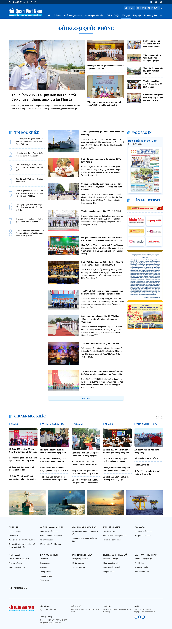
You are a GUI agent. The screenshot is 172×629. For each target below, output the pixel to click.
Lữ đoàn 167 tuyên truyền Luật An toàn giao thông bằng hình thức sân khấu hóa (116, 451)
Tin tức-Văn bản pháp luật (19, 559)
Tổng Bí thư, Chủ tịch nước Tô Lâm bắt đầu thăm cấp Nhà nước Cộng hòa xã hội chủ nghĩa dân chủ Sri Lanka (86, 472)
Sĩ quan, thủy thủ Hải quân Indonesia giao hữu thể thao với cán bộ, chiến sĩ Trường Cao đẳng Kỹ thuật (101, 187)
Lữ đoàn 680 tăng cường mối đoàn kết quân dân (21, 468)
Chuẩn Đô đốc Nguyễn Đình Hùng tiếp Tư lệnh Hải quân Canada (153, 98)
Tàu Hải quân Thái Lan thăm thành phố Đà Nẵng (30, 180)
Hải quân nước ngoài (143, 535)
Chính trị (57, 15)
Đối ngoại (126, 15)
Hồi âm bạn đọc (78, 563)
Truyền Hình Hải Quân (147, 8)
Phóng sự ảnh (45, 572)
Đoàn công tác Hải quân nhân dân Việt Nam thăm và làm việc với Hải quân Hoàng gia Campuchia (100, 319)
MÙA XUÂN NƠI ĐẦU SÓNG (146, 458)
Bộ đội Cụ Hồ (14, 535)
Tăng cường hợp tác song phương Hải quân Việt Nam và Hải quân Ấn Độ (104, 103)
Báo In (129, 8)
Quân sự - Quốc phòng (49, 531)
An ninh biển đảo (46, 540)
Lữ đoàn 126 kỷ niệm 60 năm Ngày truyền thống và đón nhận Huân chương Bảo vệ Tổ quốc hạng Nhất (23, 450)
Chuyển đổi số (109, 572)
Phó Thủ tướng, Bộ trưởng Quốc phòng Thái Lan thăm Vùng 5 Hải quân (29, 167)
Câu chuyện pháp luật (17, 567)
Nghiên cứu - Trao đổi (115, 555)
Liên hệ (33, 2)
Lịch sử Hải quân (18, 588)
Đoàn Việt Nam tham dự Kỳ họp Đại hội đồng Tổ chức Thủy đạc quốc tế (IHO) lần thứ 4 (102, 263)
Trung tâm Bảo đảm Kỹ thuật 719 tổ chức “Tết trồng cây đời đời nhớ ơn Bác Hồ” (53, 478)
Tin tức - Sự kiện (15, 531)
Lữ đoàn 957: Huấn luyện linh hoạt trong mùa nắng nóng (53, 460)
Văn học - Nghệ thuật (143, 559)
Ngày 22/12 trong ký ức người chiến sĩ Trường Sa (147, 472)
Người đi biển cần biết (111, 567)
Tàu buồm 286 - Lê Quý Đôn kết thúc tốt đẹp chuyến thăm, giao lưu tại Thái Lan (43, 97)
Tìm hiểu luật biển (15, 563)
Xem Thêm (86, 398)
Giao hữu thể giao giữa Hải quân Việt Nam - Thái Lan (153, 71)
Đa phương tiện (150, 15)
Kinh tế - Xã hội (112, 15)
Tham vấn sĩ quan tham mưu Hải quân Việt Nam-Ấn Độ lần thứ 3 (29, 220)
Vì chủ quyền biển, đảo (94, 15)
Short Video (44, 580)
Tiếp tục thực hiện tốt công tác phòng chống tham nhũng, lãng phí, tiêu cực (116, 469)
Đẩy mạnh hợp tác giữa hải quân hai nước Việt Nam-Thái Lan (105, 67)
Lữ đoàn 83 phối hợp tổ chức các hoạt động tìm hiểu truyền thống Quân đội (22, 478)
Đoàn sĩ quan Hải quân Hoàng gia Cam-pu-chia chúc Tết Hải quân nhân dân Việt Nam (30, 233)
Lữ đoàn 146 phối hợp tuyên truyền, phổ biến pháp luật (115, 460)
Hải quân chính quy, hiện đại (51, 535)
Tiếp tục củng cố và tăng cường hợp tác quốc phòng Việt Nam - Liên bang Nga (153, 58)
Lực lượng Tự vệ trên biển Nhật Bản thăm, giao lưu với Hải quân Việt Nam (29, 207)
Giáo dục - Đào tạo (110, 559)
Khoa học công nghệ (111, 563)
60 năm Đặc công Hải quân (50, 544)
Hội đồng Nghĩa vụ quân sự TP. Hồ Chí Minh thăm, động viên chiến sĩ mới (53, 451)
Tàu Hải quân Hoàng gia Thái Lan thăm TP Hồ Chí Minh (152, 84)
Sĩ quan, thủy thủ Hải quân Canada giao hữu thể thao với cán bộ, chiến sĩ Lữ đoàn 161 (84, 463)
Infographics (45, 563)
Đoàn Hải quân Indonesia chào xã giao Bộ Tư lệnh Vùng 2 (101, 160)
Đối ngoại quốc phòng (143, 531)
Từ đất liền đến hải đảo (112, 540)
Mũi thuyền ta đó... (142, 465)
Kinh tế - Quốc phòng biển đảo (115, 535)
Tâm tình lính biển (82, 555)
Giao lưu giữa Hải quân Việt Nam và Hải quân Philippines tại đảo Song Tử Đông (29, 141)
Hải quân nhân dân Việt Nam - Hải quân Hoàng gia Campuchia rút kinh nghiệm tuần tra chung (101, 239)
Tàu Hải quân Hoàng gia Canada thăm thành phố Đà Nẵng (102, 133)
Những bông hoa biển (80, 559)
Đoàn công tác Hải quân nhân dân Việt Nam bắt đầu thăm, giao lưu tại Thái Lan (152, 44)
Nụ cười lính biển (141, 567)
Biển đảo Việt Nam (142, 572)
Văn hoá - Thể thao (146, 555)
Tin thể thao (139, 563)
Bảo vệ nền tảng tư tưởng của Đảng (22, 540)
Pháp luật (137, 15)
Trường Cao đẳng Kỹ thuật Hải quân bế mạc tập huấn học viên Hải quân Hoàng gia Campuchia (102, 372)
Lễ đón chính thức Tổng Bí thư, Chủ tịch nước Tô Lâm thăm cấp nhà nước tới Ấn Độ (85, 481)
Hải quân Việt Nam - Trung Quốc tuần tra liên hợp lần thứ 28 (29, 154)
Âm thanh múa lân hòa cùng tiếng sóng (146, 451)
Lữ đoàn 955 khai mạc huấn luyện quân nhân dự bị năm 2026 (54, 469)
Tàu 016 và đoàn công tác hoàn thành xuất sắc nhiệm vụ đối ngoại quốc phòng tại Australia (102, 292)
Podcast (43, 567)
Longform (44, 559)
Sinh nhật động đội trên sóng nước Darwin (100, 343)
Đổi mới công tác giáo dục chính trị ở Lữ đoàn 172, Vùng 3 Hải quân (23, 459)
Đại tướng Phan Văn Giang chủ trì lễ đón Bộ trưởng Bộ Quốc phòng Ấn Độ (85, 454)
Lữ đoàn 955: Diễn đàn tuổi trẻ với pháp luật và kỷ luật (116, 478)
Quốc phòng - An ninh (73, 15)
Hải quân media (46, 576)
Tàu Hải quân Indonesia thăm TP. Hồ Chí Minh (101, 211)
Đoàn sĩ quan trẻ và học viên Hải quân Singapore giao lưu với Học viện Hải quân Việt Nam (29, 193)
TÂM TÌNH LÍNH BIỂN (146, 424)
